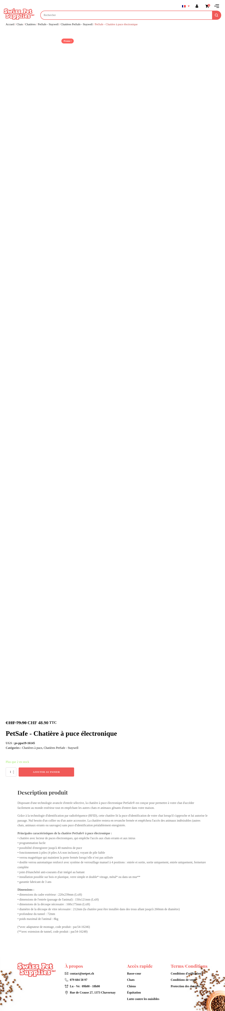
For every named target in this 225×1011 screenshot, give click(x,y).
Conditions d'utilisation (186, 973)
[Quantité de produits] (11, 772)
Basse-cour (134, 973)
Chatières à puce (32, 747)
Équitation (134, 992)
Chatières (30, 24)
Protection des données (185, 986)
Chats (20, 24)
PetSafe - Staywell (48, 24)
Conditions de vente (183, 979)
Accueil (10, 24)
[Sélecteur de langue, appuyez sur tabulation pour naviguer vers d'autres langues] (186, 6)
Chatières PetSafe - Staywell (77, 24)
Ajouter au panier (46, 772)
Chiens (131, 986)
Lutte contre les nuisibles (143, 999)
